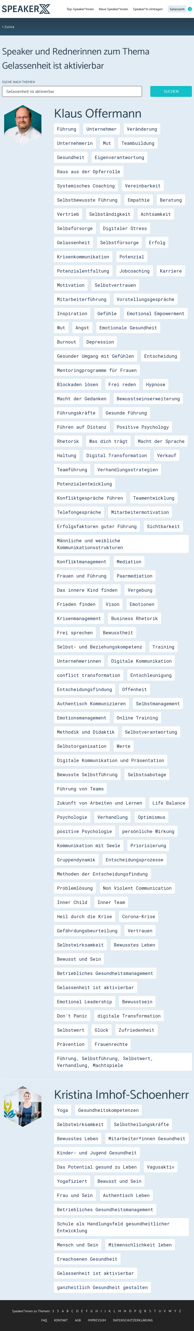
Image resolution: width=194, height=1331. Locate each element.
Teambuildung (137, 143)
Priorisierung (148, 845)
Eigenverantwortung (119, 157)
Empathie (139, 200)
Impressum (97, 1320)
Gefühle (107, 313)
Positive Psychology (143, 427)
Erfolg (157, 242)
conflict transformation (88, 675)
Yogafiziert (72, 1181)
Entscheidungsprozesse (134, 860)
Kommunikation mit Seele (88, 845)
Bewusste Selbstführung (87, 774)
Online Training (137, 718)
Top (80, 9)
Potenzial (131, 257)
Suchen (171, 91)
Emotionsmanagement (82, 718)
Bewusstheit (118, 632)
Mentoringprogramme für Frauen (97, 370)
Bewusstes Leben (134, 945)
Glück (101, 1030)
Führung (66, 129)
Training (163, 647)
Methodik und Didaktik (86, 732)
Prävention (71, 1044)
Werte (124, 746)
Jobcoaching (134, 271)
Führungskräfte (76, 413)
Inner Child (72, 902)
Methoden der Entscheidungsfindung (102, 874)
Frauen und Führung (82, 576)
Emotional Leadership (84, 1002)
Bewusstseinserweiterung (148, 399)
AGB (78, 1320)
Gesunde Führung (126, 413)
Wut (61, 328)
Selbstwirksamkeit (80, 945)
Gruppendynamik (76, 860)
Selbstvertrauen (115, 285)
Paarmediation (135, 576)
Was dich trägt (108, 441)
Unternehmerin (75, 143)
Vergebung (140, 590)
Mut (107, 143)
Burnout (66, 342)
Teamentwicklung (153, 498)
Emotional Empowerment (156, 313)
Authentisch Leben (126, 1195)
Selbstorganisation (82, 746)
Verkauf (166, 455)
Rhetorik (68, 441)
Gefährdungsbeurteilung (87, 931)
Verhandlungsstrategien (127, 469)
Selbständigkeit (110, 214)
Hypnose (155, 384)
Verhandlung (112, 817)
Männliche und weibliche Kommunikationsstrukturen (90, 543)
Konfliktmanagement (82, 562)
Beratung (171, 200)
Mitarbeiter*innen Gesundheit (146, 1138)
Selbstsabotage (147, 774)
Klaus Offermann (98, 114)
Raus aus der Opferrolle (88, 171)
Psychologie (72, 817)
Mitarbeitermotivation (140, 512)
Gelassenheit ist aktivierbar (95, 987)
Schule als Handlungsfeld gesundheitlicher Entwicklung (113, 1227)
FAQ (44, 1320)
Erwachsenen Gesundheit (87, 1259)
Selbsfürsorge (75, 228)
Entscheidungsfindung (84, 689)
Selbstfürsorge (119, 242)
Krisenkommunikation (83, 257)
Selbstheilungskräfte (141, 1124)
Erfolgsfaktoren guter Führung (97, 526)
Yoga (62, 1110)
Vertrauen (140, 931)
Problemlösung (75, 888)
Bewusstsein (137, 1002)
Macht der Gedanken (82, 399)
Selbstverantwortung (151, 732)
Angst (82, 328)
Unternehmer (101, 129)
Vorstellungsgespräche (145, 299)
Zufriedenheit (136, 1030)
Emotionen (142, 604)
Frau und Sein (75, 1195)
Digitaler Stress (125, 228)
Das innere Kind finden (87, 590)
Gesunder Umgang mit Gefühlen (95, 356)
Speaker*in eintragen (148, 9)
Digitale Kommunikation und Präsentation (110, 760)
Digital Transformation (116, 455)
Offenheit (134, 689)
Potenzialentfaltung (83, 271)
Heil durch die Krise (84, 916)
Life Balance (168, 803)
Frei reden (122, 384)
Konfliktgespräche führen (90, 498)
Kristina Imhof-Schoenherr (121, 1095)
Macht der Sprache (161, 441)
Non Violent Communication (137, 888)
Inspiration (72, 313)
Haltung (66, 455)
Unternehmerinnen (79, 661)
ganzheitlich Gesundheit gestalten (102, 1287)
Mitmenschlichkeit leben (140, 1245)
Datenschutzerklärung (133, 1320)
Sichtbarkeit (163, 526)
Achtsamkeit (156, 214)
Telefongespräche (79, 512)
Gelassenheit (73, 242)
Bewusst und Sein (79, 959)
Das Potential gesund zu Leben (97, 1167)
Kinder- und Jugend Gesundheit (97, 1153)
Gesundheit (71, 157)
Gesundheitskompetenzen (108, 1110)
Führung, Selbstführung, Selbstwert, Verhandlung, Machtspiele (105, 1061)
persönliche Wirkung (148, 831)
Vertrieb (68, 214)
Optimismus (151, 817)
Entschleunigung (151, 675)
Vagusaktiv (160, 1167)
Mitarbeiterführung (82, 299)
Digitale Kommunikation (141, 661)
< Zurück (8, 27)
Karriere (171, 271)
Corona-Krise (138, 916)
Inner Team (111, 902)
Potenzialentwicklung (84, 484)
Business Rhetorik (134, 618)
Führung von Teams (80, 789)
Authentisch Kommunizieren (91, 703)
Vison (112, 604)
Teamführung (72, 469)
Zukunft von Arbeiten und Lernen (99, 803)
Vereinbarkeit (143, 186)
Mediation (129, 562)
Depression (100, 342)
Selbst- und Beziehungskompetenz (99, 647)
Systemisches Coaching (86, 186)
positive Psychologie (84, 831)
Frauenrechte (111, 1044)
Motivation (71, 285)
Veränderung (142, 129)
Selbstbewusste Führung (87, 200)
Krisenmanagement (79, 618)
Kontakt (61, 1320)
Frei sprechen (75, 632)
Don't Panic (72, 1016)
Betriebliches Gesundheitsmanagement (105, 973)
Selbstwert (71, 1030)
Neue (113, 9)
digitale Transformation (129, 1016)
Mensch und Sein (77, 1245)
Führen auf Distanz (82, 427)
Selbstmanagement (158, 703)
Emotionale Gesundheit (128, 328)
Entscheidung (160, 356)
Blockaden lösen (77, 384)
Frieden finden (76, 604)
